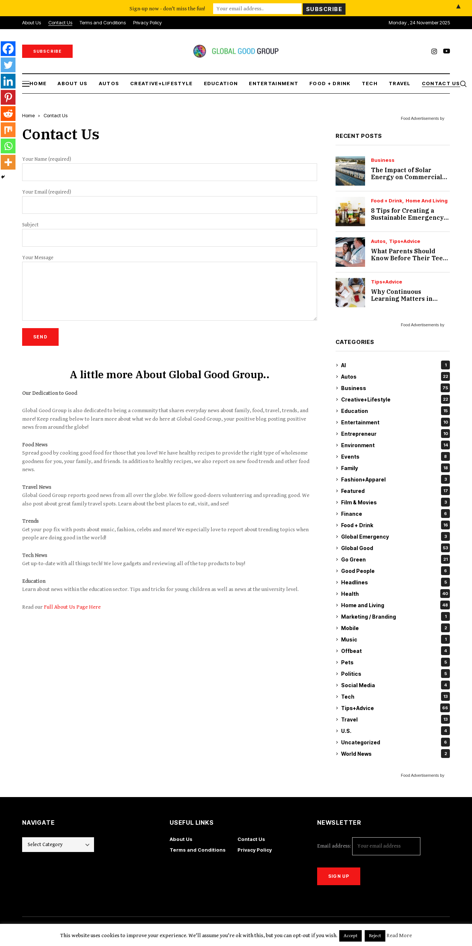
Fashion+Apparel (395, 479)
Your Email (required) (169, 201)
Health (395, 593)
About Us (181, 839)
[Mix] (8, 129)
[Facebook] (8, 48)
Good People (395, 570)
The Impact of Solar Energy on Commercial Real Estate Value (406, 177)
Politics (395, 673)
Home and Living (427, 201)
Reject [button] (375, 936)
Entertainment (395, 422)
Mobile (395, 627)
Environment (395, 445)
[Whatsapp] (8, 146)
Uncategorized (395, 742)
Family (395, 467)
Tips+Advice (404, 241)
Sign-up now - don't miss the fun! (167, 8)
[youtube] (446, 51)
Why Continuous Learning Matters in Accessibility (402, 298)
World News (395, 753)
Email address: (368, 846)
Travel (395, 719)
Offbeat (395, 650)
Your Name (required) (169, 168)
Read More (399, 935)
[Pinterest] (8, 97)
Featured (395, 490)
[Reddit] (8, 113)
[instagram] (434, 51)
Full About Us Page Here (72, 607)
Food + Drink (386, 201)
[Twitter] (8, 65)
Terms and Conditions (198, 850)
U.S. (395, 730)
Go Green (395, 559)
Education (395, 410)
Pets (395, 662)
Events (395, 456)
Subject (169, 234)
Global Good (395, 547)
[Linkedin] (8, 81)
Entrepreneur (395, 433)
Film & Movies (395, 502)
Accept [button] (350, 936)
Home (28, 115)
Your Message (169, 288)
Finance (395, 513)
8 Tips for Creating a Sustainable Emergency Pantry (407, 217)
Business (383, 160)
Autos (378, 241)
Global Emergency (395, 536)
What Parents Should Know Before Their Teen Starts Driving (409, 258)
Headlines (395, 582)
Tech (395, 696)
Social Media (395, 685)
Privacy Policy (254, 850)
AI (395, 365)
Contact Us (251, 839)
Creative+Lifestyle (395, 399)
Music (395, 639)
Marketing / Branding (395, 616)
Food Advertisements (420, 118)
